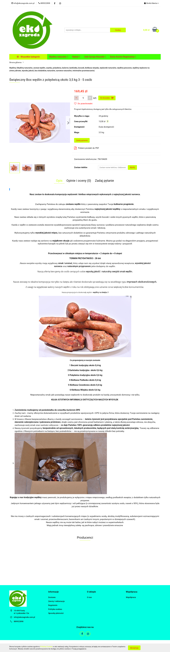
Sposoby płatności (56, 613)
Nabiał (76, 56)
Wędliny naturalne (58, 56)
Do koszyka (107, 98)
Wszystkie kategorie (28, 56)
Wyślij (132, 167)
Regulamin (52, 605)
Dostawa (52, 597)
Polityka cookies (55, 609)
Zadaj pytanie (82, 140)
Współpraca (131, 597)
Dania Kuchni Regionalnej (123, 56)
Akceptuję (134, 648)
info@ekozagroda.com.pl (24, 617)
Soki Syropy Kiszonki (95, 56)
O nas (89, 597)
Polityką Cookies (46, 646)
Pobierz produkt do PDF (86, 148)
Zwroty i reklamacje (56, 601)
